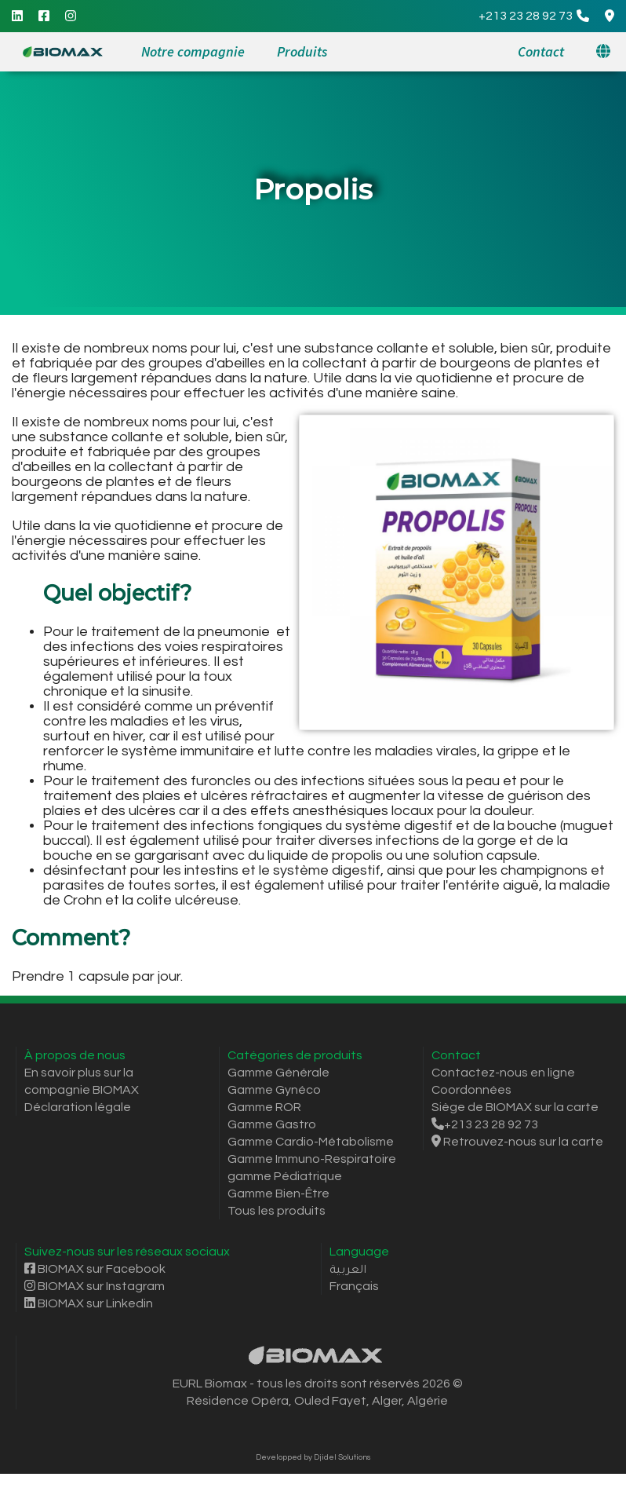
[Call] (534, 16)
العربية (347, 1269)
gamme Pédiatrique (284, 1176)
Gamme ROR (264, 1107)
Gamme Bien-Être (278, 1193)
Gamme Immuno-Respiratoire (311, 1159)
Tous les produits (276, 1210)
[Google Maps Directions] (609, 16)
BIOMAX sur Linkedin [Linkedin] (88, 1303)
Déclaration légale (77, 1107)
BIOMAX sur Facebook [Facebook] (95, 1269)
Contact (541, 51)
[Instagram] (70, 16)
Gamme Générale (278, 1072)
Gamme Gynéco (274, 1090)
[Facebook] (44, 16)
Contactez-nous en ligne (503, 1072)
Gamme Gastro (271, 1124)
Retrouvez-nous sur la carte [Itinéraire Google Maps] (517, 1141)
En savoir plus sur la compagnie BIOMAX (81, 1081)
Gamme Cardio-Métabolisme (310, 1141)
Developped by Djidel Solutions (313, 1457)
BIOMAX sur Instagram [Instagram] (94, 1286)
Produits (302, 51)
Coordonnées (471, 1090)
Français (354, 1286)
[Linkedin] (17, 16)
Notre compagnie (193, 51)
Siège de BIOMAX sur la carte (515, 1107)
